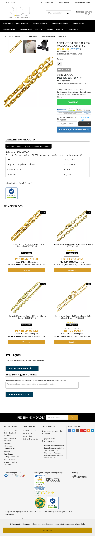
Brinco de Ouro (40, 23)
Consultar (85, 123)
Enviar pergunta (19, 394)
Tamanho (60, 59)
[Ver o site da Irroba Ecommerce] (47, 524)
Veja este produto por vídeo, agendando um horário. (28, 146)
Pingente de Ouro (56, 29)
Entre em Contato (29, 430)
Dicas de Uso (8, 454)
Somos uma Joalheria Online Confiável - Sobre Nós (11, 432)
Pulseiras (73, 29)
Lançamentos (26, 29)
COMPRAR (74, 102)
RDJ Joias (8, 36)
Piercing (39, 29)
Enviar (73, 417)
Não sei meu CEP (85, 119)
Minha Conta (64, 2)
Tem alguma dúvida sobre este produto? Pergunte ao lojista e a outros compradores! (35, 380)
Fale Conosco (11, 2)
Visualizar (27, 270)
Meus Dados (27, 433)
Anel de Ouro (23, 23)
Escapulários (78, 23)
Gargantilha (10, 29)
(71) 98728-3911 (47, 2)
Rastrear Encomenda (30, 439)
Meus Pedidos (28, 436)
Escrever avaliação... (22, 368)
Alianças (8, 23)
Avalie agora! (75, 49)
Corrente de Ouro (60, 23)
